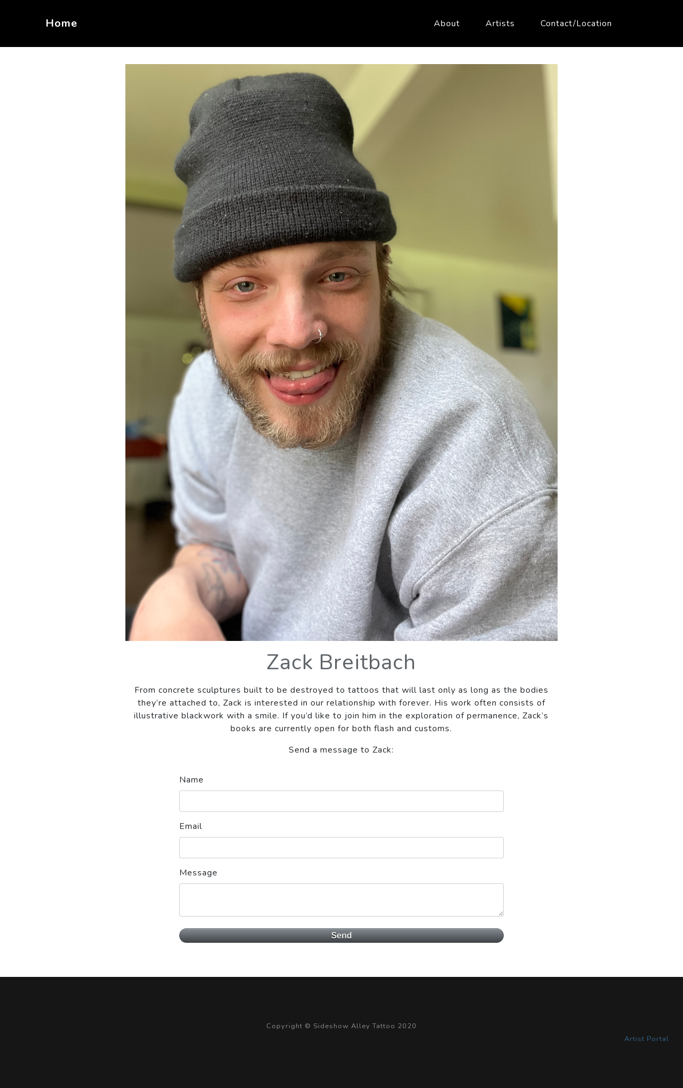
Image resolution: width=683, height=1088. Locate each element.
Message (198, 873)
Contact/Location (576, 23)
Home (61, 23)
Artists (500, 23)
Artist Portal (646, 1039)
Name (191, 780)
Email (190, 826)
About (447, 23)
